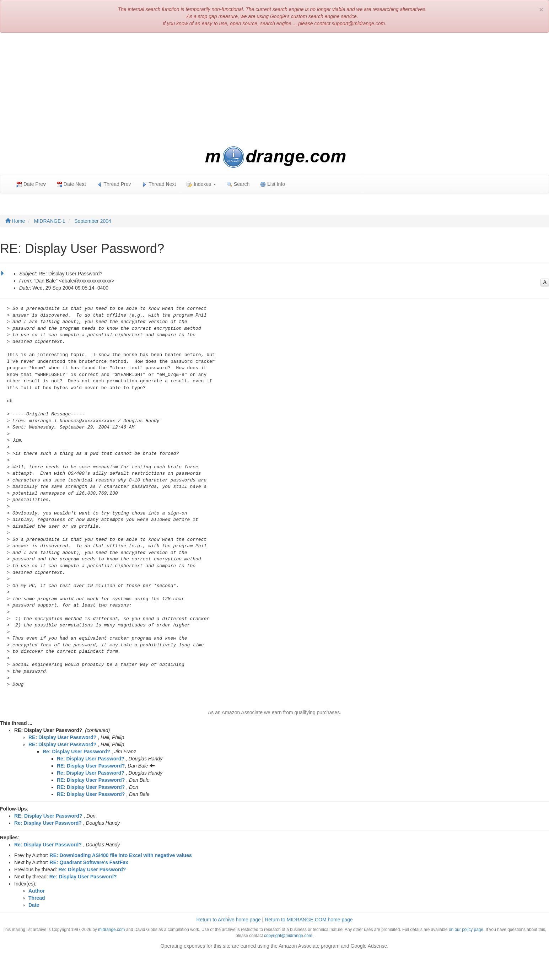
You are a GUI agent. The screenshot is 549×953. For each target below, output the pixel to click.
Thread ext (159, 184)
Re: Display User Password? (76, 751)
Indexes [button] (201, 184)
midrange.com (111, 929)
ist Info (272, 184)
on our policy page (466, 929)
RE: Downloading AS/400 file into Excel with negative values (121, 855)
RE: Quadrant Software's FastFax (89, 862)
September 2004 (92, 221)
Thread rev (114, 184)
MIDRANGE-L (49, 221)
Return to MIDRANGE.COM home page (308, 919)
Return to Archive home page (228, 919)
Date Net (71, 184)
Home (15, 221)
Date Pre (31, 184)
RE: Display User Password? (62, 737)
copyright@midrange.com (288, 935)
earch (238, 184)
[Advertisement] (274, 89)
